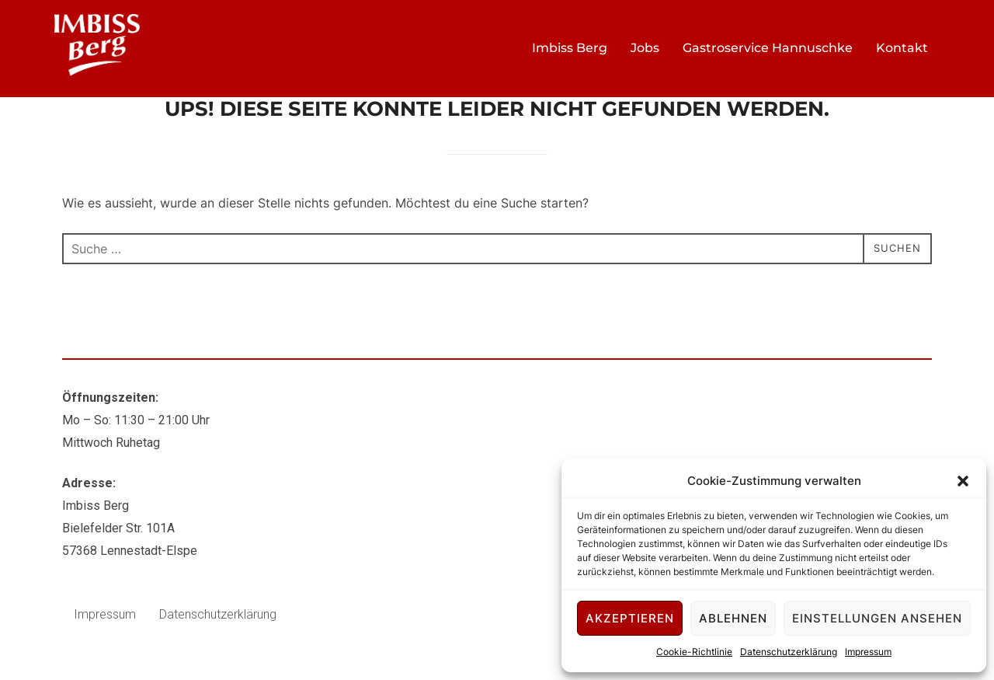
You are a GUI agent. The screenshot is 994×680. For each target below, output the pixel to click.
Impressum (868, 651)
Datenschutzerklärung (788, 651)
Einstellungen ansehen (877, 618)
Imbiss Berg (569, 47)
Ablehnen (733, 618)
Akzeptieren (630, 618)
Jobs (645, 47)
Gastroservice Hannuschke (768, 47)
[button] (963, 481)
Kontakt (902, 47)
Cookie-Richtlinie (694, 651)
